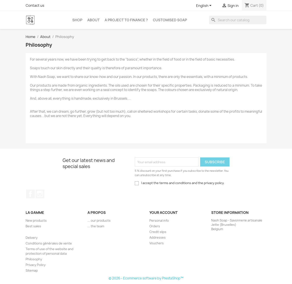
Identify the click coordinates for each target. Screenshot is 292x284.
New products (36, 220)
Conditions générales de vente (49, 243)
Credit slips (157, 232)
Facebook (30, 194)
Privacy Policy (36, 265)
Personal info (159, 220)
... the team (95, 226)
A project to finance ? (126, 20)
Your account (163, 212)
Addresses (157, 237)
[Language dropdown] (204, 5)
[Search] (237, 20)
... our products (99, 220)
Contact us (35, 5)
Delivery (32, 238)
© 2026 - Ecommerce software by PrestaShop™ (146, 278)
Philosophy (34, 259)
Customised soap (170, 20)
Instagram (40, 194)
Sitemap (32, 270)
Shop (77, 20)
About (93, 20)
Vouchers (156, 243)
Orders (154, 226)
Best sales (33, 226)
